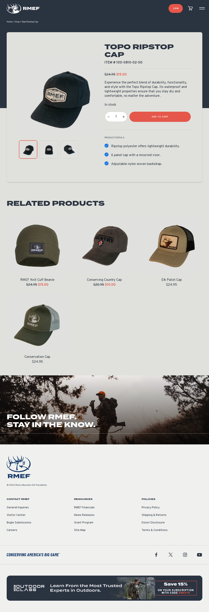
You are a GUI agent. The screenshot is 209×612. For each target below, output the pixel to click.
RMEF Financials (84, 508)
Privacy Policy (151, 508)
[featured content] (104, 588)
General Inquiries (18, 508)
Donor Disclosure (153, 523)
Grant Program (83, 523)
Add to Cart (160, 117)
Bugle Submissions (19, 523)
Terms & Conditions (155, 530)
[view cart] (190, 8)
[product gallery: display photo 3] (69, 150)
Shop (17, 22)
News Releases (84, 515)
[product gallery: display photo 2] (48, 150)
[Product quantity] (116, 117)
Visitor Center (16, 515)
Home (9, 22)
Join (176, 8)
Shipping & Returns (154, 515)
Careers (12, 530)
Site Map (80, 530)
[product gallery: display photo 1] (28, 150)
